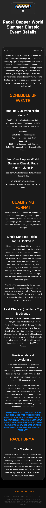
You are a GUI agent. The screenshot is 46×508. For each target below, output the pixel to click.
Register (15, 491)
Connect (24, 491)
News (32, 491)
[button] (23, 11)
